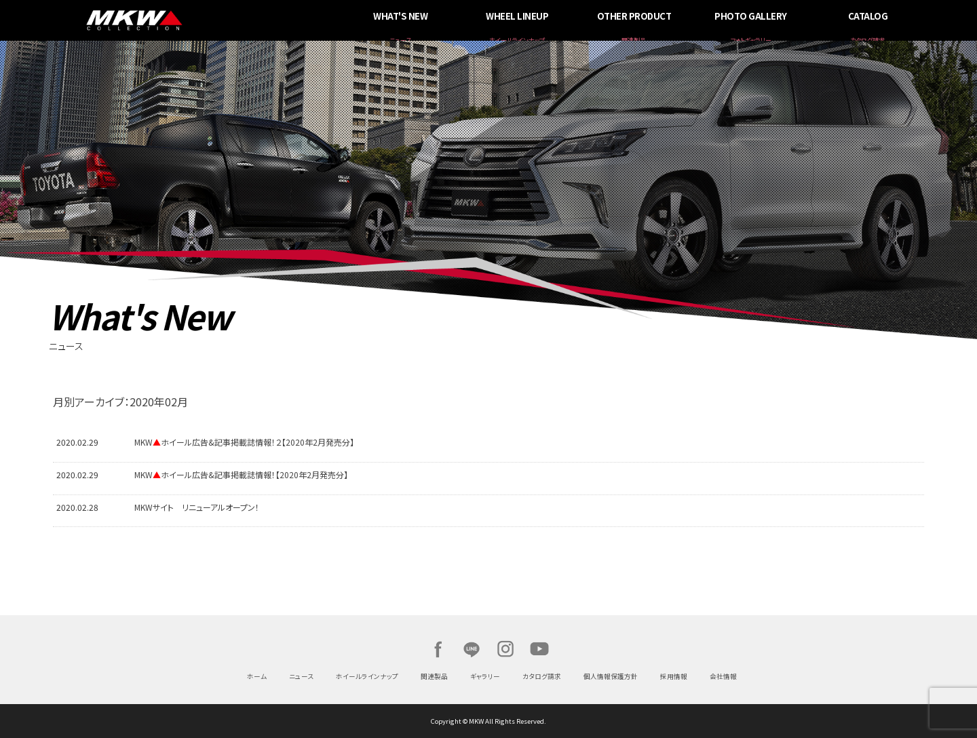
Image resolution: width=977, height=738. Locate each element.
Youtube (539, 649)
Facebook (438, 649)
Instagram (505, 649)
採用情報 (673, 676)
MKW (232, 20)
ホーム (257, 676)
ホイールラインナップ (367, 676)
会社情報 (723, 676)
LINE (471, 649)
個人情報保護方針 (610, 676)
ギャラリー (485, 676)
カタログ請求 (541, 676)
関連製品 (434, 676)
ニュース (301, 676)
